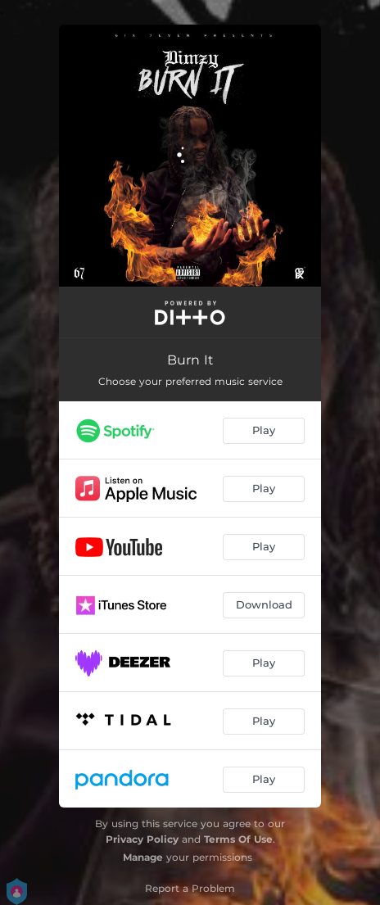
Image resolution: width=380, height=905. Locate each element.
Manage (143, 857)
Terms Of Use (238, 839)
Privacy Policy (142, 839)
